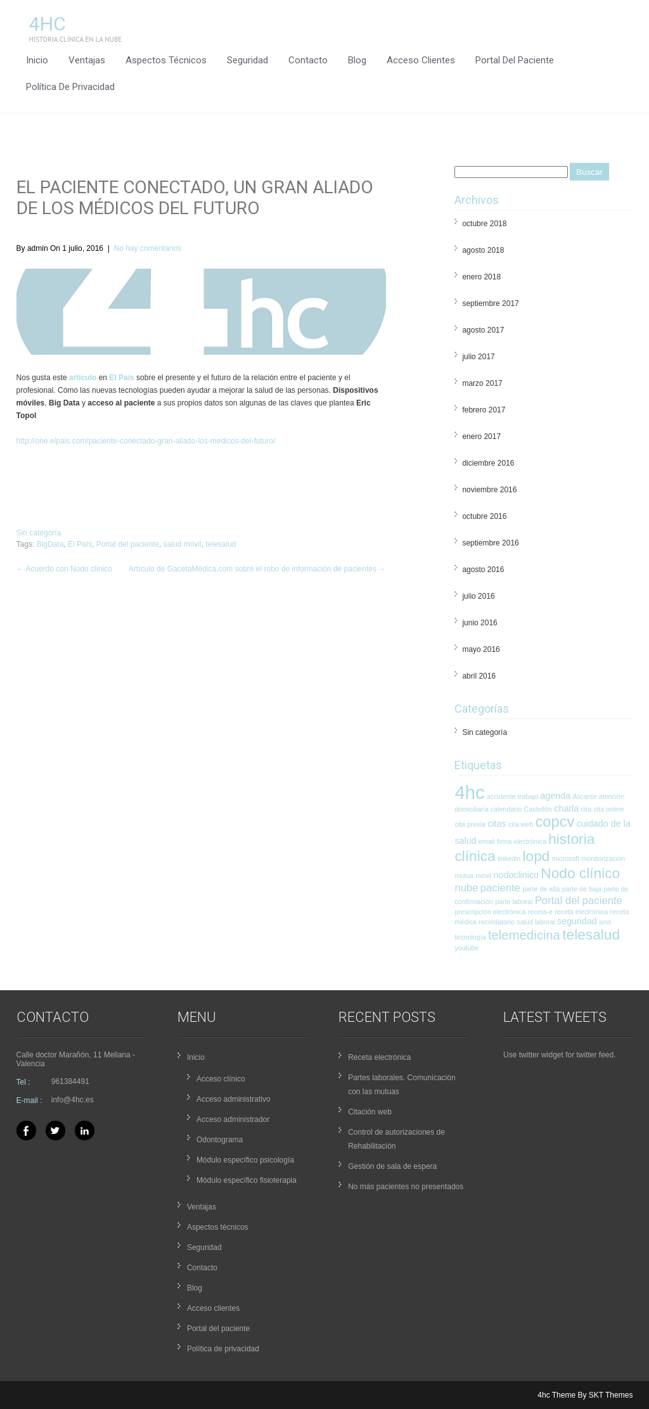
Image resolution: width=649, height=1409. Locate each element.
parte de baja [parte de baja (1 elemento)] (581, 889)
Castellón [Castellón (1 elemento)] (538, 809)
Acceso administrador (232, 1119)
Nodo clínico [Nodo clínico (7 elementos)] (580, 873)
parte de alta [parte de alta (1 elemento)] (541, 889)
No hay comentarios (147, 248)
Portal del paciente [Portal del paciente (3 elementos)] (578, 901)
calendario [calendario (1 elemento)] (506, 809)
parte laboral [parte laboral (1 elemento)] (513, 901)
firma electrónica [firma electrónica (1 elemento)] (521, 841)
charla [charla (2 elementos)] (566, 808)
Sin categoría (38, 532)
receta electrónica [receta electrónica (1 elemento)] (581, 911)
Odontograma (219, 1139)
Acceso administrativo (233, 1099)
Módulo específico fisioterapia (246, 1180)
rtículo (85, 377)
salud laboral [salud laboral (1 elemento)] (536, 922)
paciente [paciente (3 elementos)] (500, 888)
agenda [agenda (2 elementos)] (556, 796)
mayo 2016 (480, 649)
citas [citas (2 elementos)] (496, 824)
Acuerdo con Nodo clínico (64, 568)
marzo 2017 (482, 383)
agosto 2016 (483, 569)
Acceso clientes (421, 60)
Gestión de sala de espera (392, 1166)
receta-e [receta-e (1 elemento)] (540, 911)
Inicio (37, 60)
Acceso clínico (220, 1078)
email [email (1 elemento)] (486, 841)
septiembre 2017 (490, 303)
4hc (47, 24)
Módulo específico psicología (245, 1160)
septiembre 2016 (490, 543)
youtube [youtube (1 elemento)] (466, 948)
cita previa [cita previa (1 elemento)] (469, 824)
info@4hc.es (72, 1099)
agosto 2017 (483, 330)
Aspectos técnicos (166, 60)
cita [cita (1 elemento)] (586, 809)
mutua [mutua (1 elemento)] (463, 875)
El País (121, 377)
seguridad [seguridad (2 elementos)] (577, 921)
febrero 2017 (483, 409)
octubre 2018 (484, 223)
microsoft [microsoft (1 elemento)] (565, 858)
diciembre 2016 (488, 463)
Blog (357, 60)
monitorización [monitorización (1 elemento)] (603, 858)
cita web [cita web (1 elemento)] (520, 824)
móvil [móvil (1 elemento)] (483, 875)
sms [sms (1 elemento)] (605, 922)
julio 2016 (478, 596)
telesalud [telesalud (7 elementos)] (591, 934)
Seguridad (247, 60)
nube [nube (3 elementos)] (466, 888)
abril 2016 (479, 676)
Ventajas (86, 60)
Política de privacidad (70, 86)
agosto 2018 (483, 250)
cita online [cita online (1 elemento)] (608, 809)
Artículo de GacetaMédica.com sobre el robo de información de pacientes (257, 568)
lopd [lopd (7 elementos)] (536, 856)
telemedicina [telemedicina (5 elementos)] (524, 935)
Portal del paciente (514, 60)
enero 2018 (481, 276)
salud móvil (183, 544)
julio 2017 (478, 356)
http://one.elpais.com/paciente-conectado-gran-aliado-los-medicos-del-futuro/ (146, 441)
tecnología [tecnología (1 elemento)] (469, 937)
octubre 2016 (484, 516)
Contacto (308, 60)
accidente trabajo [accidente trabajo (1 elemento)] (512, 796)
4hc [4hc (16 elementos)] (469, 792)
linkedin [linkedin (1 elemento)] (509, 858)
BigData (50, 544)
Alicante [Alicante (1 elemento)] (585, 796)
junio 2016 (479, 622)
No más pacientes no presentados (405, 1186)
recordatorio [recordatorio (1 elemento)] (497, 922)
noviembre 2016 (489, 489)
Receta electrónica (379, 1057)
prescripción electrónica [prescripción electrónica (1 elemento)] (489, 911)
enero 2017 (481, 436)
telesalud (220, 544)
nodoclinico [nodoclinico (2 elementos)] (516, 875)
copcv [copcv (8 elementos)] (554, 821)
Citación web (370, 1111)
